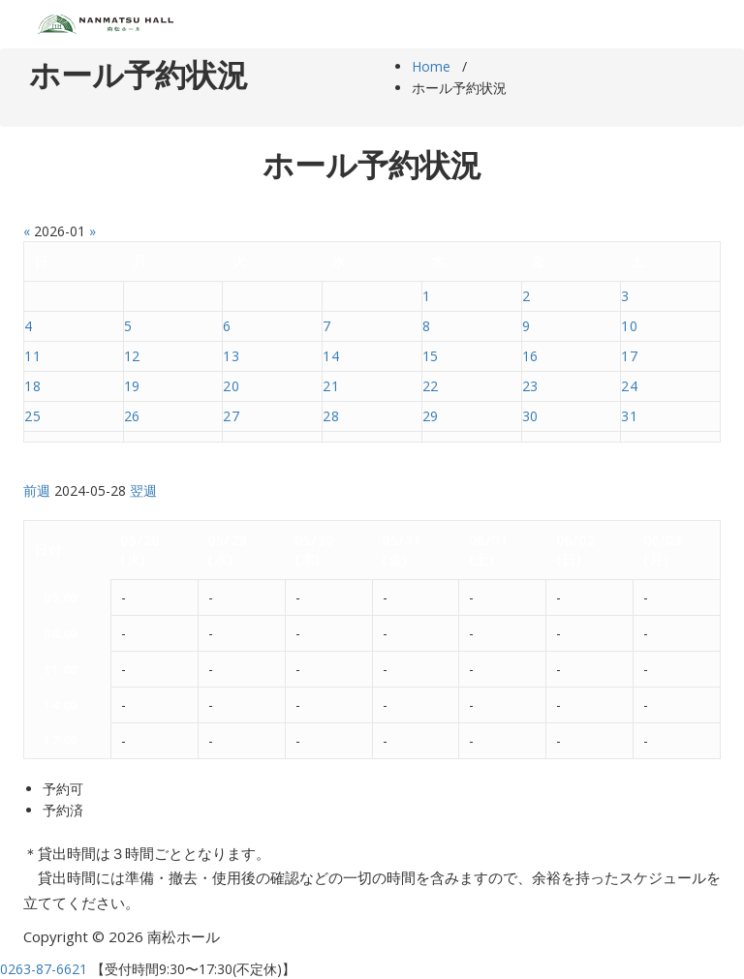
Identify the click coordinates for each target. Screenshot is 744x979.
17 (629, 356)
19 (132, 386)
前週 (36, 490)
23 (530, 386)
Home (431, 66)
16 (530, 356)
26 (132, 416)
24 (629, 386)
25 (32, 416)
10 (629, 326)
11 (32, 356)
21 (331, 386)
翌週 (143, 490)
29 (430, 416)
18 (32, 386)
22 (430, 386)
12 (132, 356)
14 (331, 356)
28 (331, 416)
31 (629, 416)
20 (231, 386)
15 (430, 356)
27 (231, 416)
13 (231, 356)
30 (530, 416)
